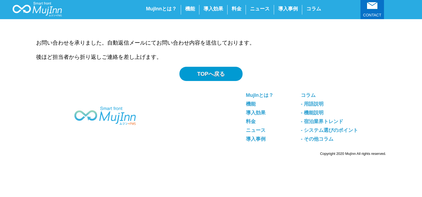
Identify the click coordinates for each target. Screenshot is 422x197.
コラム (313, 8)
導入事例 (288, 8)
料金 (236, 8)
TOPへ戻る (211, 74)
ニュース (260, 8)
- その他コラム (317, 139)
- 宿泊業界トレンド (322, 121)
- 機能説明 (312, 112)
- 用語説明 (312, 104)
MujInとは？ (259, 95)
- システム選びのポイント (329, 130)
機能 (190, 8)
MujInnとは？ (161, 8)
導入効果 (213, 8)
